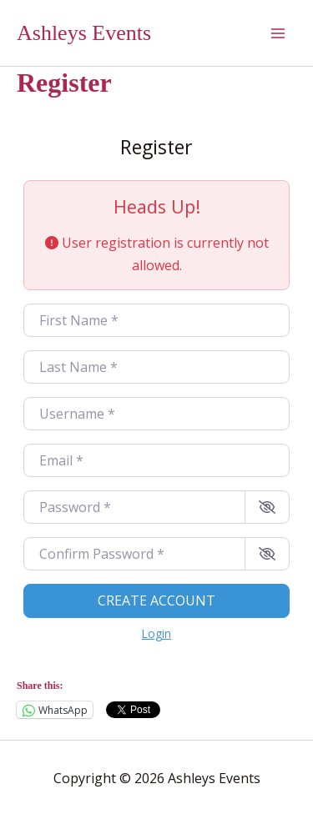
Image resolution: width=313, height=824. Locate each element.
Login (156, 633)
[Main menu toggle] (278, 33)
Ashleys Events (84, 33)
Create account (156, 600)
